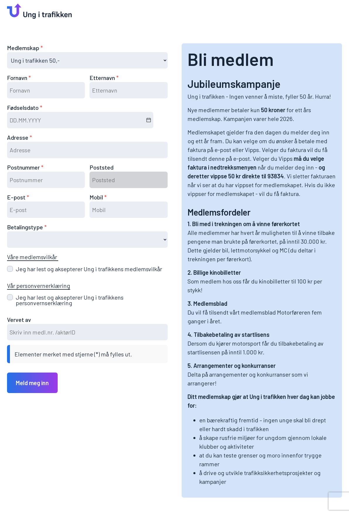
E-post (17, 197)
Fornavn (17, 77)
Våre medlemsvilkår (32, 256)
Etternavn (103, 77)
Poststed (102, 167)
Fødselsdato (23, 107)
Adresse (18, 137)
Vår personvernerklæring (38, 285)
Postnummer (24, 167)
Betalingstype (25, 227)
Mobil (97, 197)
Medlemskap (23, 48)
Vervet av (19, 319)
